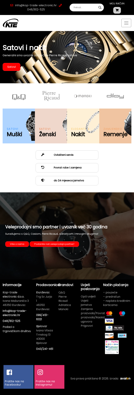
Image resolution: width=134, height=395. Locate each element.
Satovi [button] (11, 67)
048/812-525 (36, 9)
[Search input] (85, 7)
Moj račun (117, 3)
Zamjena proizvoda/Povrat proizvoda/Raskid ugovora (93, 315)
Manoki (63, 309)
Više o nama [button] (17, 244)
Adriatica (64, 305)
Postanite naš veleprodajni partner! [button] (54, 244)
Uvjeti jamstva (86, 303)
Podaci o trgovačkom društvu (17, 329)
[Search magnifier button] (100, 7)
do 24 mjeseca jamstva (61, 180)
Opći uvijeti (88, 296)
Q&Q (61, 292)
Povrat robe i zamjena (59, 167)
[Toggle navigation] (126, 23)
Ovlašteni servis (55, 155)
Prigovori (87, 326)
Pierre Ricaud (63, 299)
